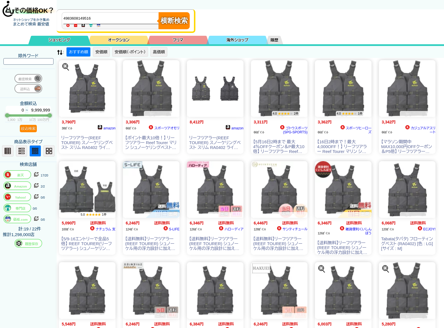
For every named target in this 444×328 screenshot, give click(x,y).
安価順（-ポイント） (130, 52)
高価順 (159, 52)
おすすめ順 (78, 52)
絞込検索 (28, 128)
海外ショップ (237, 40)
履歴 (274, 40)
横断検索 (174, 20)
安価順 (101, 52)
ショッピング (59, 40)
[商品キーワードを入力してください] (111, 18)
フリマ (178, 40)
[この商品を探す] (65, 67)
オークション (118, 40)
